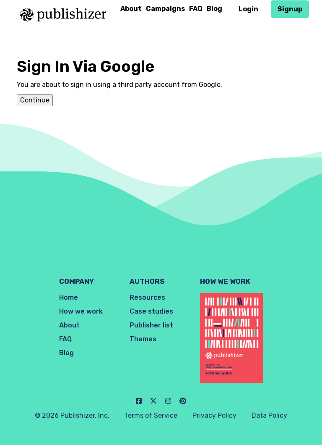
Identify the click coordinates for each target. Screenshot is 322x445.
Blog (214, 9)
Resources (147, 297)
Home (68, 297)
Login (248, 9)
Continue (34, 100)
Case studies (151, 311)
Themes (143, 339)
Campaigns (165, 9)
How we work (81, 311)
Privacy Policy (214, 415)
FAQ (196, 9)
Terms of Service (151, 415)
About (131, 9)
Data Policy (269, 415)
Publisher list (151, 325)
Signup (290, 9)
